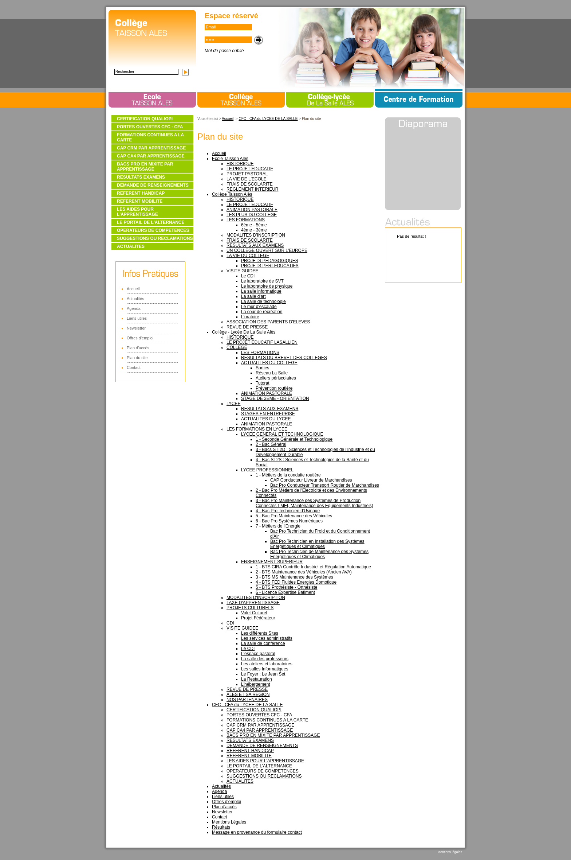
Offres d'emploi (140, 338)
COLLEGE (237, 347)
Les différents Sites (259, 633)
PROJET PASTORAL (247, 173)
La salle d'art (253, 296)
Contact (134, 367)
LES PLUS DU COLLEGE (252, 214)
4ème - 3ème (254, 230)
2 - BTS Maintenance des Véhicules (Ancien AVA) (304, 572)
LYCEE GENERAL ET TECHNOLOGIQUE (282, 434)
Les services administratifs (266, 638)
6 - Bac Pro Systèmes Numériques (289, 521)
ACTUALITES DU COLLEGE (269, 362)
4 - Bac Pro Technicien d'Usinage (288, 510)
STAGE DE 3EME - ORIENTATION (275, 398)
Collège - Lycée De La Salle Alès (243, 332)
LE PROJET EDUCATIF (250, 168)
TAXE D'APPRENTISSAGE (253, 602)
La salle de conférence (263, 643)
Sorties (262, 367)
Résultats (221, 827)
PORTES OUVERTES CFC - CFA (150, 126)
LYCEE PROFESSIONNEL (267, 469)
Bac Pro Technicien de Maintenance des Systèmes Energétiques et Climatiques (319, 554)
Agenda (134, 308)
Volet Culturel (254, 612)
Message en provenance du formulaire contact (257, 832)
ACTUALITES (131, 246)
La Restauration (256, 679)
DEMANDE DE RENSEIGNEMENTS (153, 185)
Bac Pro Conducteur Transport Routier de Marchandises (324, 485)
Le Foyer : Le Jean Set (263, 674)
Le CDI (248, 276)
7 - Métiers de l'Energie (278, 526)
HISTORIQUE (240, 163)
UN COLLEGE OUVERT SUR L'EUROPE (267, 250)
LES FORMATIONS (246, 219)
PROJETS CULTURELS (250, 607)
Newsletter (136, 328)
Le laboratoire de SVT (262, 281)
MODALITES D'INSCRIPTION (256, 235)
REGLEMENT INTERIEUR (252, 189)
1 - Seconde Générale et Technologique (294, 439)
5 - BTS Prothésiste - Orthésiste (286, 587)
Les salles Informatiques (264, 669)
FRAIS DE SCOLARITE (250, 184)
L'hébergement (255, 684)
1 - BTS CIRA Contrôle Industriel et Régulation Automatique (313, 566)
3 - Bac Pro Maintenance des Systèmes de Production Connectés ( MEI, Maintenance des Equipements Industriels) (314, 503)
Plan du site (137, 357)
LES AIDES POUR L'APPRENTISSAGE (137, 212)
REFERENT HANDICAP (141, 193)
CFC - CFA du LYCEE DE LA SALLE (268, 119)
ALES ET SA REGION (248, 694)
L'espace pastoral (258, 653)
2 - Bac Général (271, 444)
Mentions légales (449, 852)
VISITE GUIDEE (242, 270)
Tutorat (262, 383)
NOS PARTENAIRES (247, 699)
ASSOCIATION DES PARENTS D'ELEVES (268, 321)
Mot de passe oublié (224, 50)
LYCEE (233, 403)
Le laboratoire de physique (266, 286)
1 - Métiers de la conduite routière (288, 475)
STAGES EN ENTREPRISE (268, 413)
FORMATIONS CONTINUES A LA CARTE (150, 137)
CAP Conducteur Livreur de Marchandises (311, 480)
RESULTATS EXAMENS (141, 177)
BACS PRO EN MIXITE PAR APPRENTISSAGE (145, 167)
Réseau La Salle (272, 372)
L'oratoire (250, 316)
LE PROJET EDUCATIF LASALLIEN (262, 342)
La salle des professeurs (264, 658)
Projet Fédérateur (258, 617)
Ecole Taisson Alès (230, 158)
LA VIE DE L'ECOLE (247, 179)
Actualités (135, 298)
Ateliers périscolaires (276, 378)
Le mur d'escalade (259, 306)
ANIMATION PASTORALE (252, 209)
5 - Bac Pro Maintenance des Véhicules (294, 515)
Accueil (133, 289)
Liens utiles (137, 318)
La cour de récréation (261, 311)
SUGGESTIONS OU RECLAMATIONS (155, 238)
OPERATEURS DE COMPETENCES (153, 230)
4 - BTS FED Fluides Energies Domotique (296, 582)
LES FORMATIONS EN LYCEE (257, 429)
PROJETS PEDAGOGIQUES (269, 260)
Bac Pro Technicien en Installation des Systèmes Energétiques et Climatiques (317, 544)
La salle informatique (261, 291)
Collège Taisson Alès (232, 194)
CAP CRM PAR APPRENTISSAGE (151, 148)
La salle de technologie (263, 301)
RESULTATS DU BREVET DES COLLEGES (284, 357)
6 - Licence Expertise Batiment (285, 592)
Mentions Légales (229, 822)
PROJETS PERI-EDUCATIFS (270, 265)
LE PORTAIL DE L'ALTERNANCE (151, 222)
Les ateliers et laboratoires (266, 663)
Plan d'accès (138, 348)
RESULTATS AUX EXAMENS (255, 245)
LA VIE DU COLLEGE (248, 255)
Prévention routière (274, 388)
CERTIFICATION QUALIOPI (145, 118)
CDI (230, 623)
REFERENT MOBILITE (139, 201)
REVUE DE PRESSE (247, 327)
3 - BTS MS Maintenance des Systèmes (294, 577)
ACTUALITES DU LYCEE (266, 418)
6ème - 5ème (254, 224)
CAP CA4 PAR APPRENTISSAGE (151, 156)
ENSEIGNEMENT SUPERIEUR (272, 561)
